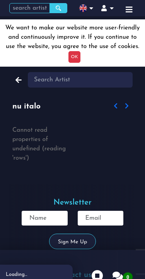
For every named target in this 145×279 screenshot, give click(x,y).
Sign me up (72, 242)
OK (74, 57)
